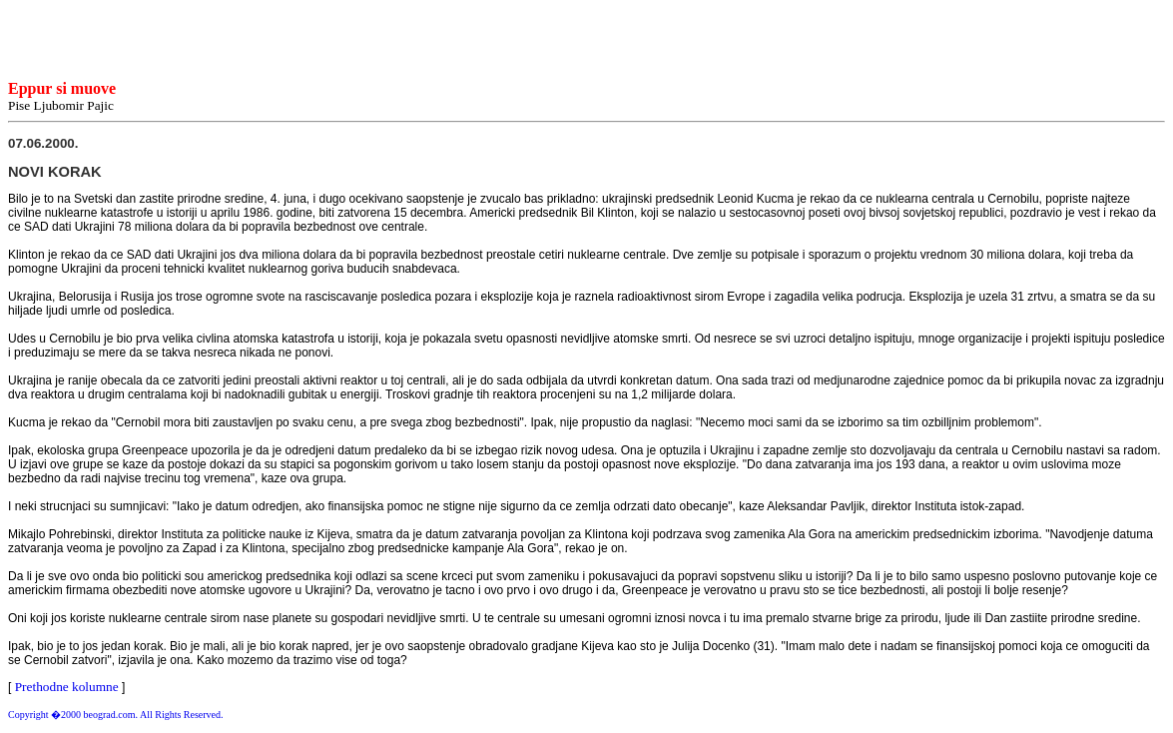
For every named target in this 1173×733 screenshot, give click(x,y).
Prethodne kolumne (67, 686)
